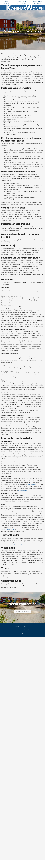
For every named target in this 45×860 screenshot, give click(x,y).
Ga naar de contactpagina (22, 611)
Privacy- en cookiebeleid (22, 630)
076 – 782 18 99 (6, 3)
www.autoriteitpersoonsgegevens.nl (16, 544)
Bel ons (6, 1)
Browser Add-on (22, 490)
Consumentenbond (8, 529)
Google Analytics (33, 484)
